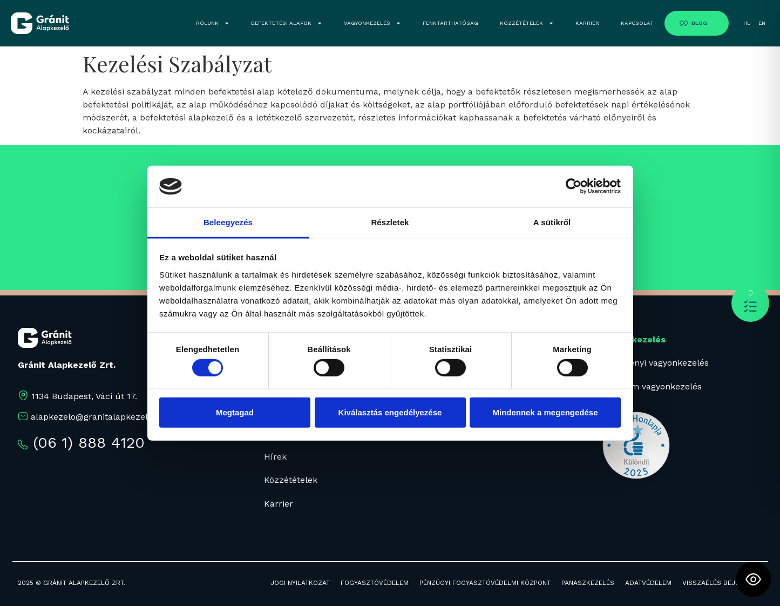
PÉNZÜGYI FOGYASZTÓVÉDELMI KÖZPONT (485, 583)
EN (761, 23)
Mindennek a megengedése (545, 411)
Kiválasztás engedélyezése (390, 411)
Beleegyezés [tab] (228, 222)
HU (747, 23)
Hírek (275, 457)
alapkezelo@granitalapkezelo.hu (98, 417)
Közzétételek (290, 480)
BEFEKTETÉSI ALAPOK (286, 23)
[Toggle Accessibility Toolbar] (753, 579)
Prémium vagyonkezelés (651, 386)
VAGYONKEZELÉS (372, 23)
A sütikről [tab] (552, 222)
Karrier (278, 504)
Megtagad (235, 411)
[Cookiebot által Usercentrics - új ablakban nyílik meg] (573, 186)
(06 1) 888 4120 (89, 443)
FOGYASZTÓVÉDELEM (375, 583)
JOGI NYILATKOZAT (300, 583)
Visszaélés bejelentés (722, 583)
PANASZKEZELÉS (587, 583)
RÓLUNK (212, 23)
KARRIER (587, 23)
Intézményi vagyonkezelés (654, 363)
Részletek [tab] (390, 222)
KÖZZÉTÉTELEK (527, 23)
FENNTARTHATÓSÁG (450, 23)
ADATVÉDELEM (648, 583)
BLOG (699, 23)
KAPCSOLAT (637, 23)
